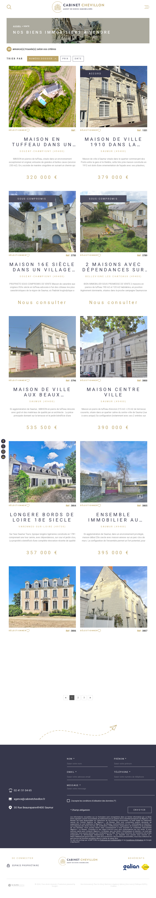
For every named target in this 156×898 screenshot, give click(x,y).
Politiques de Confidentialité (110, 840)
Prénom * (120, 759)
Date (78, 59)
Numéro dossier (42, 59)
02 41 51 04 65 (23, 790)
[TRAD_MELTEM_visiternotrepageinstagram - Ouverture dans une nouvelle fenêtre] (3, 451)
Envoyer (140, 810)
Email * (72, 772)
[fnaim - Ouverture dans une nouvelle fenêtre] (145, 867)
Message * (74, 785)
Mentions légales (111, 884)
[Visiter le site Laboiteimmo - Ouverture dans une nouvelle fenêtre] (16, 885)
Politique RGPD (140, 884)
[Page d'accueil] (78, 7)
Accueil (17, 26)
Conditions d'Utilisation (134, 840)
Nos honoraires (86, 884)
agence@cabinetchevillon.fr (29, 799)
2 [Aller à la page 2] (78, 697)
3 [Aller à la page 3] (84, 697)
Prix (65, 59)
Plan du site (98, 884)
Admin (121, 884)
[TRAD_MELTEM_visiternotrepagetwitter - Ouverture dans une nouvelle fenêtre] (3, 446)
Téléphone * (122, 772)
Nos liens (129, 884)
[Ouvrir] (9, 7)
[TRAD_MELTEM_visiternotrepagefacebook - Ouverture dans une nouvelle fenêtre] (3, 441)
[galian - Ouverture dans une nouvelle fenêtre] (131, 867)
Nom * (71, 759)
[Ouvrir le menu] (146, 7)
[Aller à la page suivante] (90, 697)
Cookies (114, 886)
